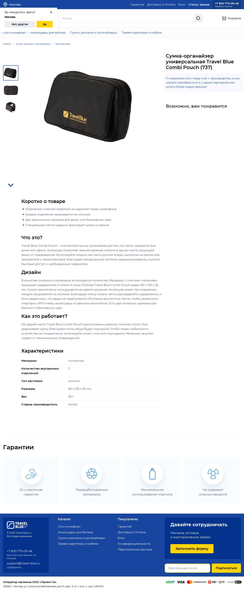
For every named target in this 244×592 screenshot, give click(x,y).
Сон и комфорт (14, 32)
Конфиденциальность (134, 543)
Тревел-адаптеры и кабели (142, 32)
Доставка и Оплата (161, 4)
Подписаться (226, 568)
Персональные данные (135, 549)
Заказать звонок (223, 6)
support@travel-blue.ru (23, 563)
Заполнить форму (192, 549)
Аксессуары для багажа (47, 32)
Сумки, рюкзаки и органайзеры (93, 32)
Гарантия (137, 4)
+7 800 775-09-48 (227, 3)
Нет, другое (20, 24)
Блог (181, 4)
